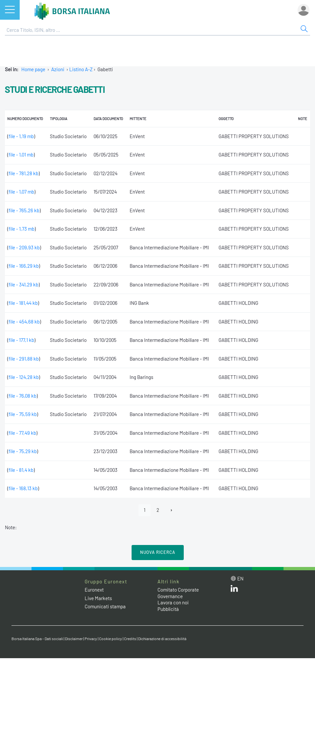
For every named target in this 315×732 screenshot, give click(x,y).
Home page (33, 69)
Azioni (57, 69)
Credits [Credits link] (130, 638)
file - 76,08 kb (22, 396)
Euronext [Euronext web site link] (94, 590)
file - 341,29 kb (23, 284)
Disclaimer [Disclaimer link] (74, 638)
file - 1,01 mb (21, 154)
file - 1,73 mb (21, 229)
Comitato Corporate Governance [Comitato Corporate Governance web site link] (178, 593)
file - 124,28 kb (24, 377)
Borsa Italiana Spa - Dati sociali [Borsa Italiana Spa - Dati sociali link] (37, 638)
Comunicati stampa (105, 606)
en (240, 578)
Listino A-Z (81, 69)
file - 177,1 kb (21, 340)
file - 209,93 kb (24, 247)
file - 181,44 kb (23, 303)
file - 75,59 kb (23, 414)
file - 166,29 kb (24, 266)
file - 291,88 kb (24, 359)
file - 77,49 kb (22, 433)
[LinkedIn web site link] (234, 590)
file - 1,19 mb (21, 136)
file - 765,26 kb (24, 210)
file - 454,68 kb (24, 321)
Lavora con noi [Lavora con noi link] (173, 602)
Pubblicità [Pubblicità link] (168, 609)
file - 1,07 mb (21, 192)
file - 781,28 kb (23, 173)
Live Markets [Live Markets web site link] (98, 598)
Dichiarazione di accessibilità (162, 638)
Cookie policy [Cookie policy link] (110, 638)
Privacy (91, 638)
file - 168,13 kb (23, 488)
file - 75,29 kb (23, 451)
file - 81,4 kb (21, 470)
